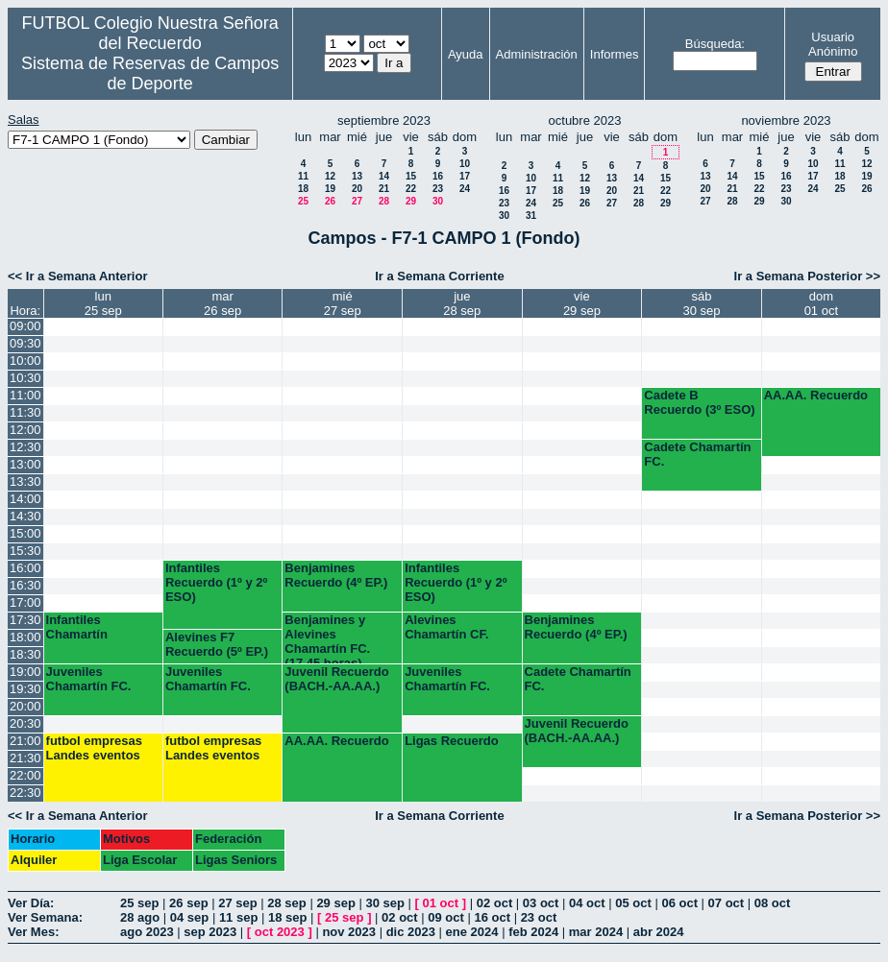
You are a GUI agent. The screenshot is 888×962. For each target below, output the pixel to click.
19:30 (25, 689)
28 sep (286, 903)
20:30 (25, 723)
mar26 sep (222, 303)
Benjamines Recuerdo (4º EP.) (335, 575)
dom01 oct (821, 303)
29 (411, 201)
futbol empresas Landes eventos (94, 748)
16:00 (25, 568)
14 (384, 176)
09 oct (446, 917)
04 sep (189, 917)
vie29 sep (582, 303)
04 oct (587, 903)
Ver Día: (31, 903)
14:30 (25, 516)
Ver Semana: (45, 917)
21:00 (25, 741)
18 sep (287, 917)
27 (357, 201)
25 (303, 201)
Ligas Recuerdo (452, 741)
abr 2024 (658, 932)
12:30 (25, 447)
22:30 (25, 792)
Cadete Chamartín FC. (697, 454)
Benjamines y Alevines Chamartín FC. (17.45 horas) (327, 638)
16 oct (492, 917)
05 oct (633, 903)
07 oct (726, 903)
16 (437, 176)
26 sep (188, 903)
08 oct (772, 903)
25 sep (139, 903)
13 (357, 176)
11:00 (25, 395)
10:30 (25, 378)
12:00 (25, 429)
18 (303, 188)
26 (330, 201)
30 (437, 201)
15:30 (25, 550)
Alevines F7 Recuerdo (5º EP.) (216, 644)
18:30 (25, 654)
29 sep (335, 903)
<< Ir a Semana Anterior (77, 276)
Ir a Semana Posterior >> (807, 276)
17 (464, 176)
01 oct (441, 903)
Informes (614, 54)
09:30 (25, 343)
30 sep (384, 903)
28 (384, 201)
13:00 (25, 464)
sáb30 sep (701, 303)
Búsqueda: (715, 43)
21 (384, 188)
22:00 (25, 775)
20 (357, 188)
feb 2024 (533, 932)
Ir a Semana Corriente (439, 276)
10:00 (25, 360)
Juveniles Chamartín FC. (89, 678)
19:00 (25, 671)
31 (531, 215)
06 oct (679, 903)
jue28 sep (462, 303)
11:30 (25, 412)
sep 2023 (210, 932)
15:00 (25, 533)
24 (464, 188)
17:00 (25, 602)
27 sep (237, 903)
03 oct (541, 903)
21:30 (25, 758)
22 (411, 188)
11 (303, 176)
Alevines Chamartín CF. (446, 627)
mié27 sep (342, 303)
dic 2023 (410, 932)
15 (411, 176)
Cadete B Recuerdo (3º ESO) (699, 402)
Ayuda (465, 54)
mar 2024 (596, 932)
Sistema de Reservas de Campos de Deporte (150, 73)
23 (437, 188)
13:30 (25, 481)
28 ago (140, 917)
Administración (537, 54)
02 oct (495, 903)
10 (464, 163)
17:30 (25, 620)
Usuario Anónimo (832, 44)
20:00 (25, 706)
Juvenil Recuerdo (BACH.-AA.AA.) (336, 678)
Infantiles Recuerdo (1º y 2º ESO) (216, 582)
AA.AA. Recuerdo (816, 395)
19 (330, 188)
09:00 (25, 326)
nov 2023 (349, 932)
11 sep (238, 917)
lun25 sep (103, 303)
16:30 (25, 585)
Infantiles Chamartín (77, 627)
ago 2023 (147, 932)
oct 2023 (280, 932)
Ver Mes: (33, 932)
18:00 (25, 637)
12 (330, 176)
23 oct (539, 917)
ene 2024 (472, 932)
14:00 (25, 499)
